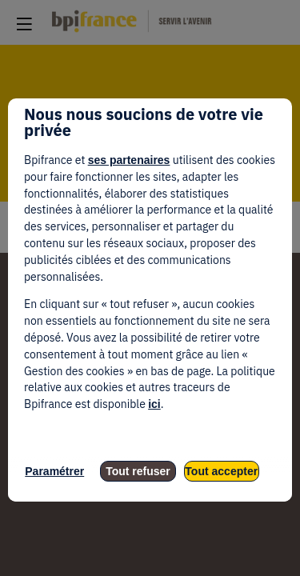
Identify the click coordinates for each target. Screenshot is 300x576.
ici (154, 404)
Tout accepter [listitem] (221, 471)
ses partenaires (129, 160)
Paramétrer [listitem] (54, 471)
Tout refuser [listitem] (138, 471)
